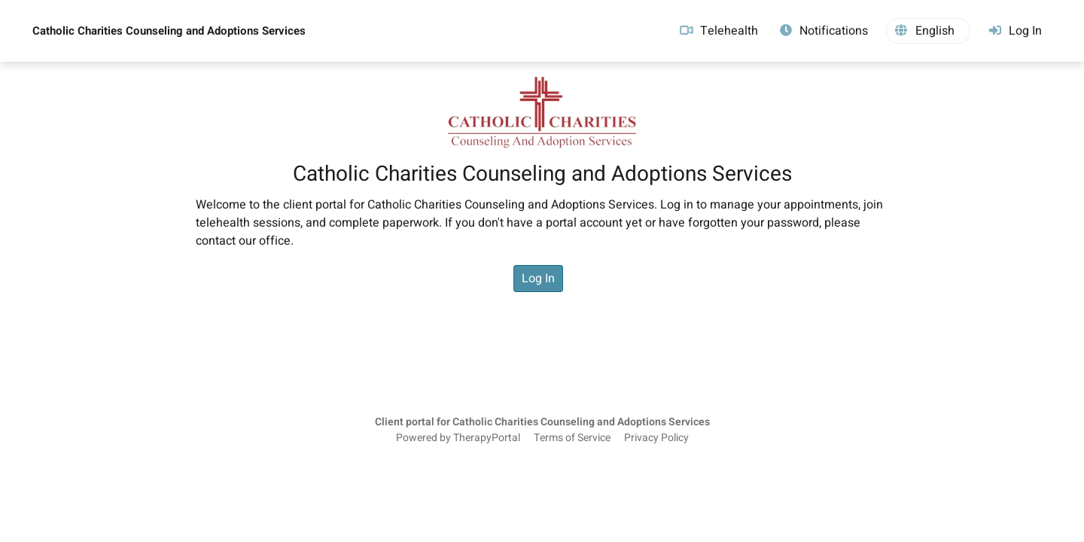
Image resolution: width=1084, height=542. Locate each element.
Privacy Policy (656, 438)
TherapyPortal (486, 438)
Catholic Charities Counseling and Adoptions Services (169, 31)
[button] (928, 31)
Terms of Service (572, 438)
